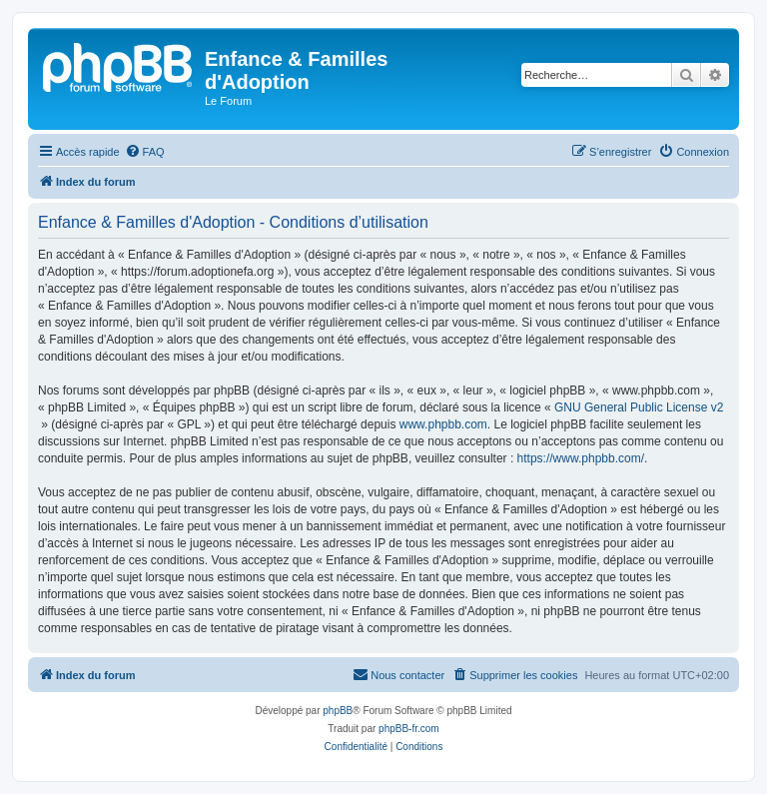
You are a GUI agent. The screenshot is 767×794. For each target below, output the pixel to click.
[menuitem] (145, 152)
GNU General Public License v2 (638, 407)
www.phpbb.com (443, 424)
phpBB (338, 710)
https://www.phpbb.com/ (580, 458)
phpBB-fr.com (409, 728)
